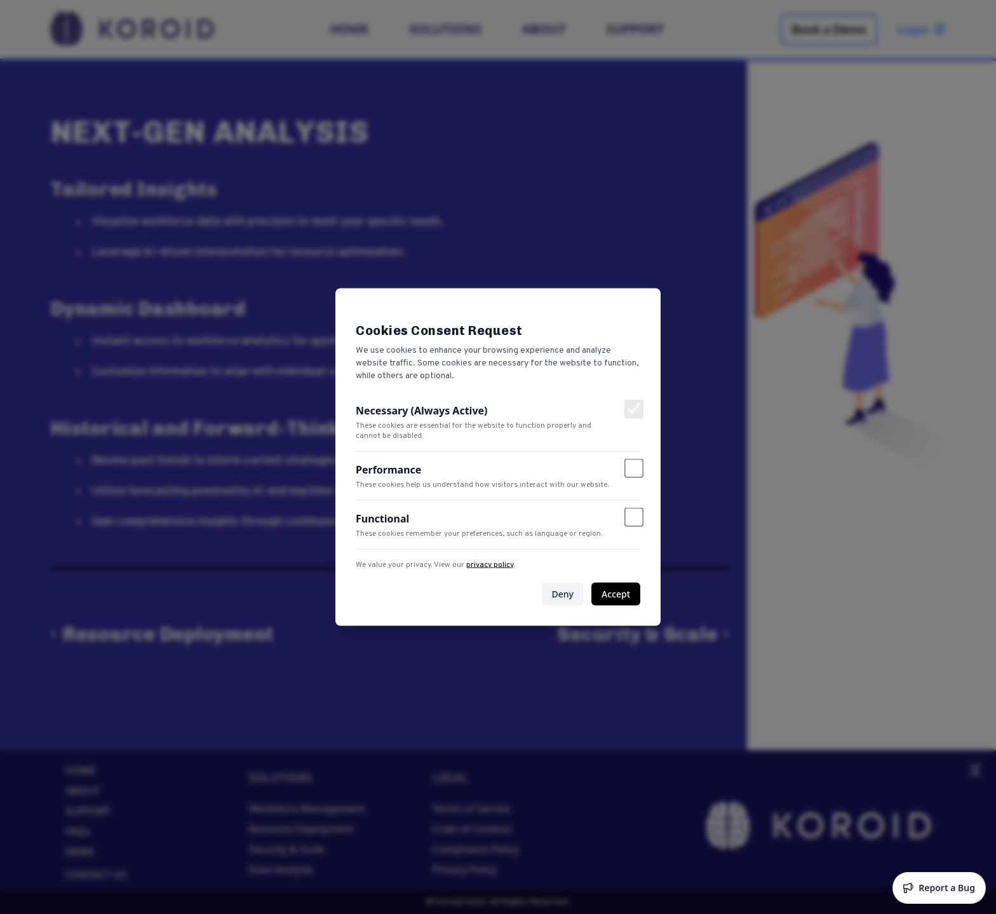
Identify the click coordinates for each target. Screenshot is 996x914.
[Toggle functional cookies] (634, 517)
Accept (616, 594)
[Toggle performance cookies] (634, 468)
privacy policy (489, 565)
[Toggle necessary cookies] (634, 409)
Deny (563, 594)
